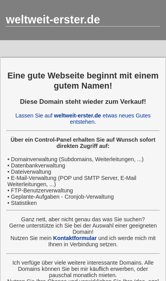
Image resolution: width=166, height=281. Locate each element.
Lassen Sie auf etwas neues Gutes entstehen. (82, 118)
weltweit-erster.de (53, 19)
